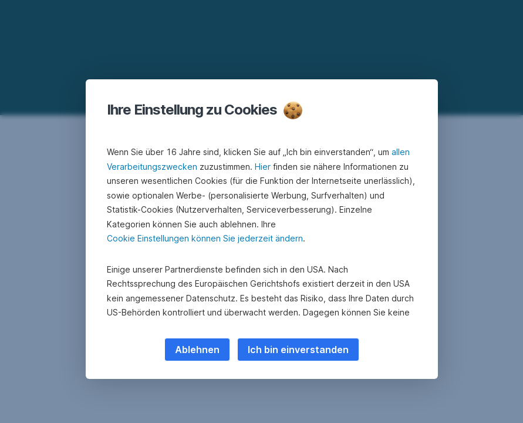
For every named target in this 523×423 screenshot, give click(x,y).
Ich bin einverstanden (298, 349)
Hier (263, 167)
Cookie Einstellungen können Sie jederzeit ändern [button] (205, 238)
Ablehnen (197, 349)
